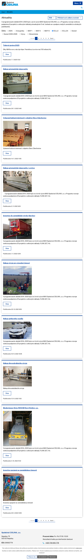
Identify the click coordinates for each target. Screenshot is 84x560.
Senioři (74, 31)
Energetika (20, 31)
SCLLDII (65, 31)
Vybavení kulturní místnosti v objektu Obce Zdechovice (24, 118)
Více (7, 54)
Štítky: (4, 31)
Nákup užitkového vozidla (13, 319)
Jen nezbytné (43, 556)
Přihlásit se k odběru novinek (69, 18)
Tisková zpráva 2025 (11, 45)
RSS (52, 18)
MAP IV (47, 31)
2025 (10, 31)
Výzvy (23, 34)
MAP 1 (30, 31)
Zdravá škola (33, 34)
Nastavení (53, 556)
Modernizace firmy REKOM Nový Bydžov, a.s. (20, 408)
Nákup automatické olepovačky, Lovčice (19, 168)
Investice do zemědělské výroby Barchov (19, 216)
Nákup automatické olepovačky (15, 69)
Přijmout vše (32, 556)
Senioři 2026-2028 (10, 34)
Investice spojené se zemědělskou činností (20, 470)
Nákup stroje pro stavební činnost (16, 263)
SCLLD (55, 31)
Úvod (3, 12)
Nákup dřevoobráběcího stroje (15, 363)
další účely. (79, 548)
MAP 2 (38, 31)
